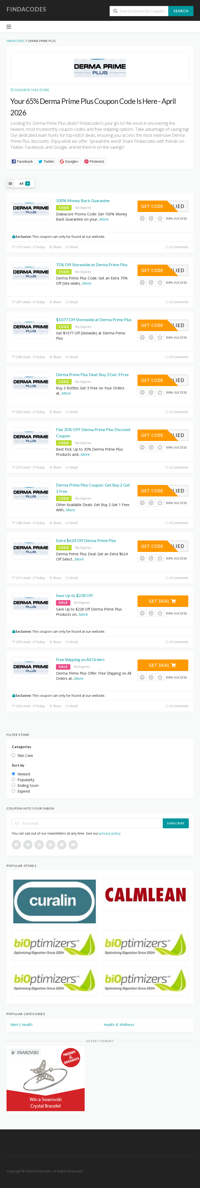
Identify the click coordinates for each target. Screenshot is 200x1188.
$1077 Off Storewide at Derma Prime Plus (94, 319)
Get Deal (162, 601)
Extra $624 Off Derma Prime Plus (86, 540)
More (104, 219)
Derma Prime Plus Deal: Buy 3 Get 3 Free (92, 374)
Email (71, 247)
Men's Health (21, 1024)
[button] (22, 161)
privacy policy (110, 833)
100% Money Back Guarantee (83, 200)
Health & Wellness (119, 1024)
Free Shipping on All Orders (80, 659)
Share (55, 247)
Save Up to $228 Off (74, 595)
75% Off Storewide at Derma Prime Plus (92, 264)
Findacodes (26, 9)
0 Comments (176, 247)
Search (181, 11)
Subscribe (176, 823)
